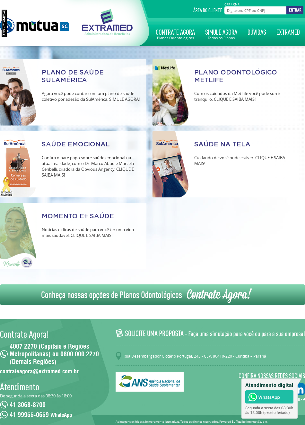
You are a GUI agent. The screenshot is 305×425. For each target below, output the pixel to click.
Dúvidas (257, 32)
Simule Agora (221, 33)
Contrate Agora (175, 33)
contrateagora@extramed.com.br (39, 371)
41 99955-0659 (41, 415)
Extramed (288, 32)
